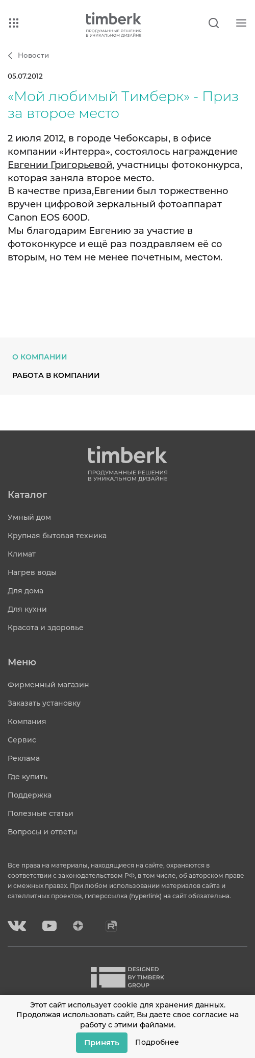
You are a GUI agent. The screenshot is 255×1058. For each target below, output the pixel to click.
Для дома (25, 590)
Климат (22, 554)
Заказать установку (44, 703)
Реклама (24, 758)
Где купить (27, 776)
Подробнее (157, 1042)
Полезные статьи (40, 813)
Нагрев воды (32, 572)
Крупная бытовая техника (57, 535)
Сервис (22, 739)
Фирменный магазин (48, 684)
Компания (27, 721)
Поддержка (30, 795)
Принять (101, 1042)
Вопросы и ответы (42, 831)
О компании (39, 357)
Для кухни (27, 609)
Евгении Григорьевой (60, 165)
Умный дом (29, 517)
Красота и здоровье (46, 627)
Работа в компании (56, 375)
